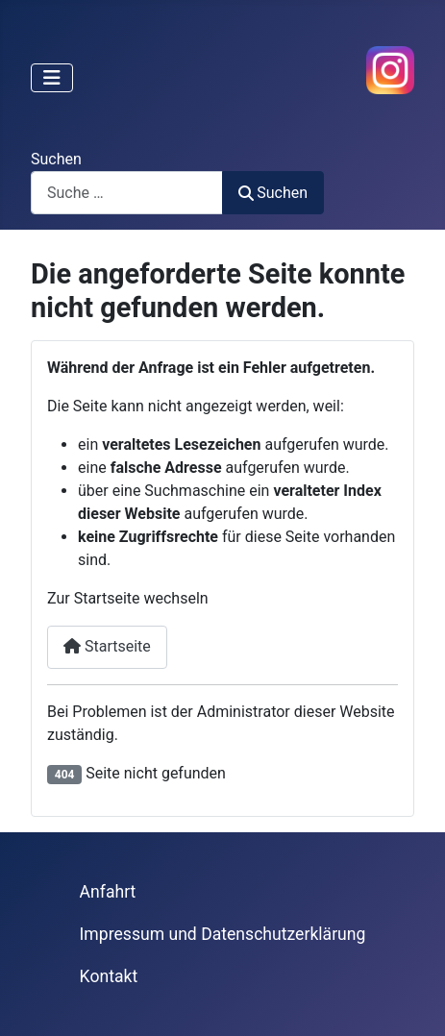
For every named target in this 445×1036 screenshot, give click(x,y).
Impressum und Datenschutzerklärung (223, 934)
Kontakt (109, 976)
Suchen (56, 159)
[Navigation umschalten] (52, 77)
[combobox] (127, 192)
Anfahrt (108, 891)
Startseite (107, 646)
